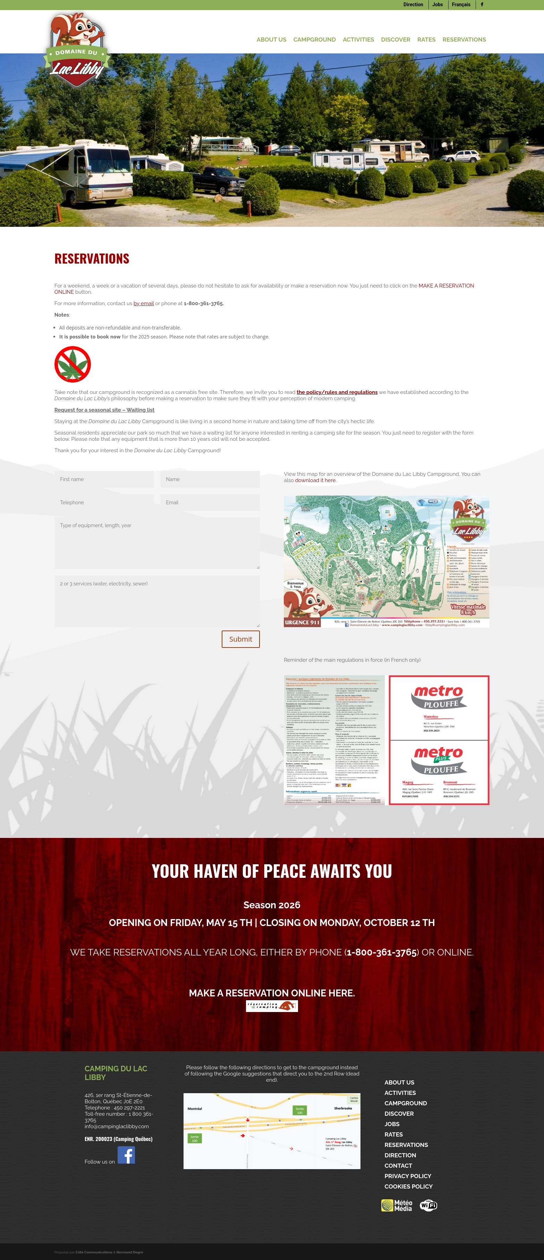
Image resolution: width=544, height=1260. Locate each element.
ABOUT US (272, 39)
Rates (426, 39)
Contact (399, 1165)
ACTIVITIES (358, 39)
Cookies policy (409, 1186)
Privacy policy (408, 1176)
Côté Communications (94, 1252)
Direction (413, 4)
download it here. (316, 480)
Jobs (437, 4)
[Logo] (482, 4)
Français (461, 4)
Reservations (464, 39)
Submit (240, 639)
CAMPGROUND (315, 39)
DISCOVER (395, 39)
